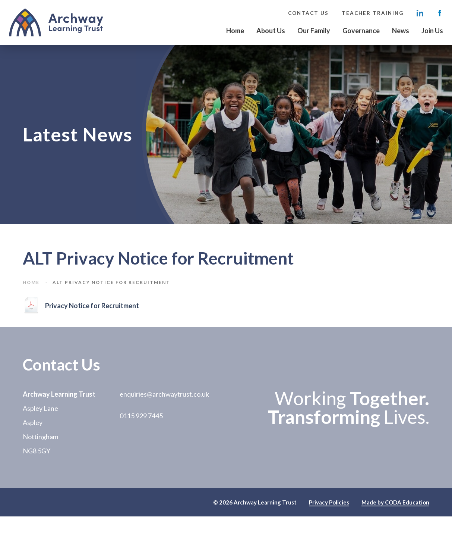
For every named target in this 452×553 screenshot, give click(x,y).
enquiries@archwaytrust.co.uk (164, 394)
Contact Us (308, 13)
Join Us (432, 30)
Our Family (313, 30)
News (400, 30)
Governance (361, 30)
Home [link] (31, 282)
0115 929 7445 (141, 416)
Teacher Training (373, 13)
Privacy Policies (329, 502)
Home (235, 30)
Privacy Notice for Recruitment (92, 306)
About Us (270, 30)
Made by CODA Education (395, 502)
